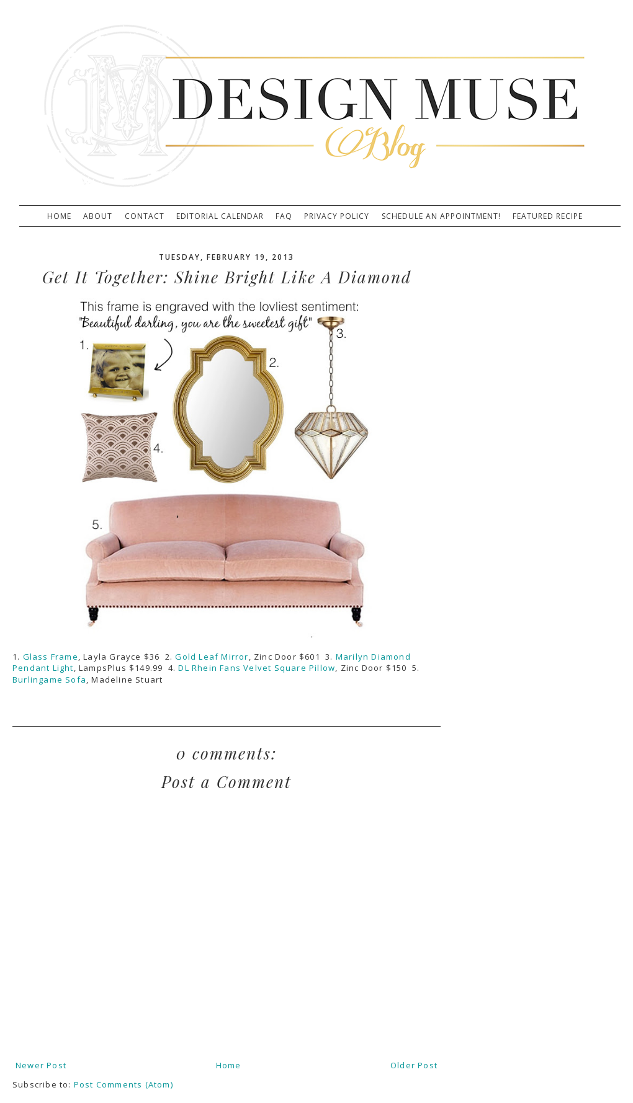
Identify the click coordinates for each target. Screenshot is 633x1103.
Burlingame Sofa (49, 679)
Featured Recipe (548, 216)
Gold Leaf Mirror (211, 656)
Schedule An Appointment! (441, 216)
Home (59, 216)
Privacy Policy (336, 216)
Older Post (414, 1065)
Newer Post (41, 1065)
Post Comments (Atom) (123, 1084)
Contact (144, 216)
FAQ (284, 216)
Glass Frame (50, 656)
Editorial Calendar (220, 216)
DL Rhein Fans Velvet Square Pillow (256, 667)
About (97, 216)
